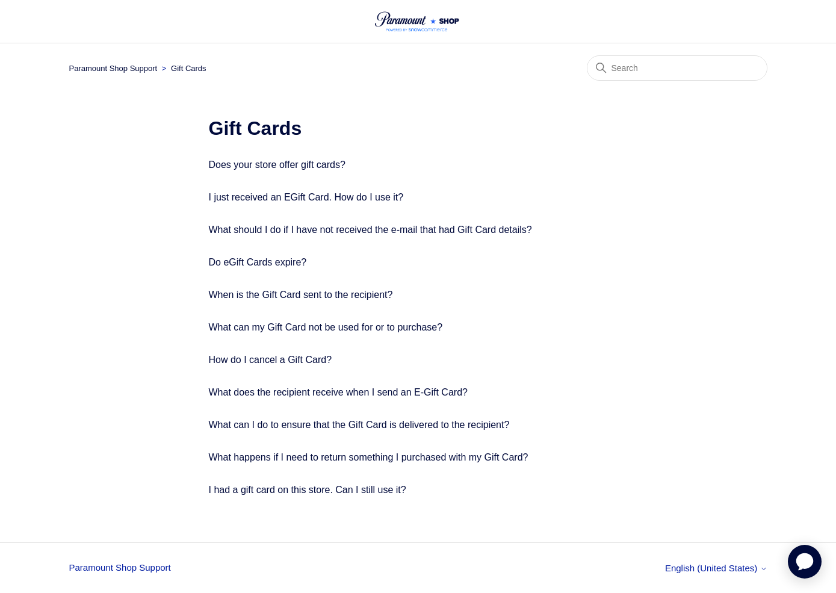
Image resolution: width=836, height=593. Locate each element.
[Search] (677, 68)
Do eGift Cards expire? (258, 262)
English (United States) (716, 568)
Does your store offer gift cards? (277, 165)
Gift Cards (188, 68)
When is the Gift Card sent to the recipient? (301, 295)
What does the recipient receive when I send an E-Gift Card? (338, 392)
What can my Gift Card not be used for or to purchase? (326, 327)
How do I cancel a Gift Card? (270, 360)
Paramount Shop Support (113, 68)
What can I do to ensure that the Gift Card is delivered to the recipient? (359, 425)
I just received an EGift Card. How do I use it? (306, 197)
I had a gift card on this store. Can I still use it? (307, 490)
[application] (804, 561)
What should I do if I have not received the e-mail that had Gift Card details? (370, 230)
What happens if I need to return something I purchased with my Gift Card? (368, 457)
